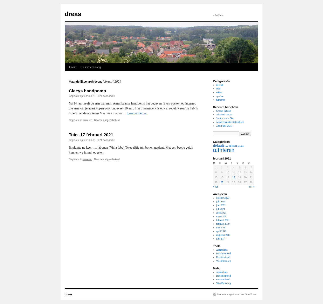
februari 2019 (223, 223)
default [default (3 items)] (218, 145)
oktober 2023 (222, 197)
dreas (73, 14)
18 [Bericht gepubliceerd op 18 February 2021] (233, 177)
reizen (219, 92)
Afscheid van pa (224, 114)
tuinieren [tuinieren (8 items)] (223, 150)
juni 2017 (221, 238)
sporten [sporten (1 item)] (241, 146)
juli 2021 (220, 209)
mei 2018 (221, 227)
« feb (216, 186)
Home (72, 67)
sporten (220, 96)
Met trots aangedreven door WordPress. (236, 294)
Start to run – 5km (225, 118)
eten (218, 88)
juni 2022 (221, 205)
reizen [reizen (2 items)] (233, 145)
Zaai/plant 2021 (224, 125)
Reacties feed (222, 257)
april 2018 (221, 231)
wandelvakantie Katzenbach (230, 122)
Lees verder (137, 113)
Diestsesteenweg (91, 67)
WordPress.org (223, 260)
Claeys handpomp (87, 90)
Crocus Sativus (223, 110)
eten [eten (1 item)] (226, 146)
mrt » (251, 186)
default (219, 84)
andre (112, 96)
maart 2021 (221, 216)
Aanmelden (222, 249)
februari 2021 (223, 220)
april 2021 (221, 212)
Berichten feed (223, 253)
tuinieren (87, 120)
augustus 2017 (223, 235)
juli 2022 (220, 201)
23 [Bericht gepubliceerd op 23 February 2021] (221, 182)
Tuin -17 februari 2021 (91, 134)
